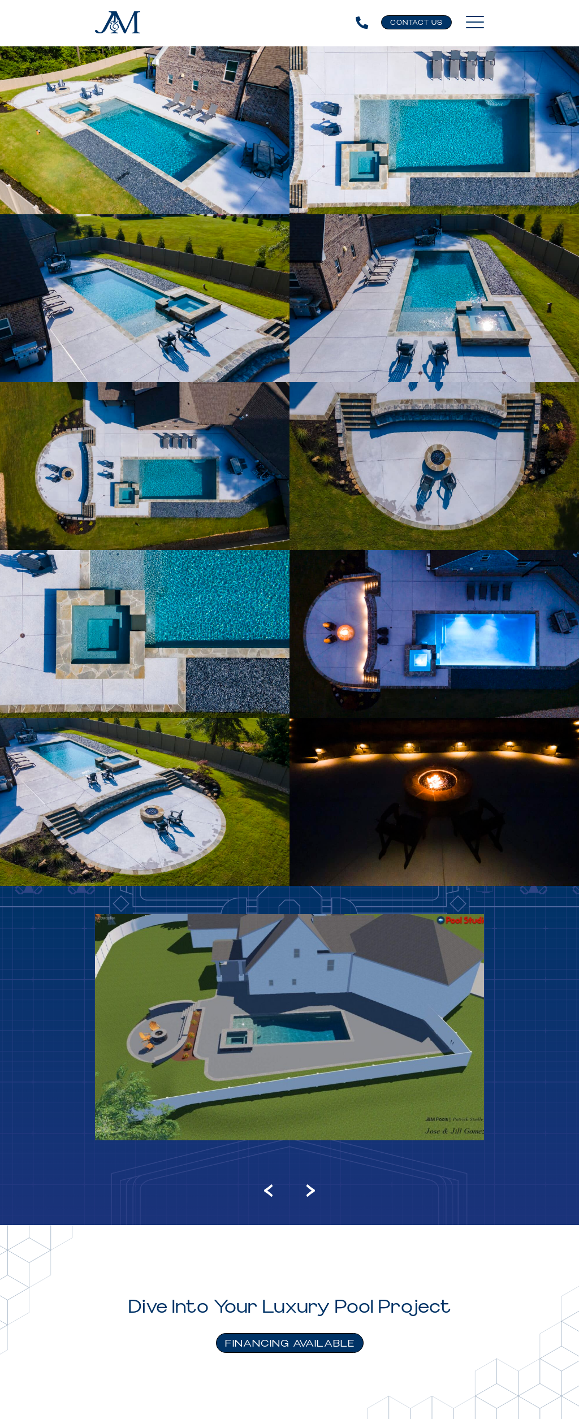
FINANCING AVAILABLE (290, 1343)
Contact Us (416, 23)
